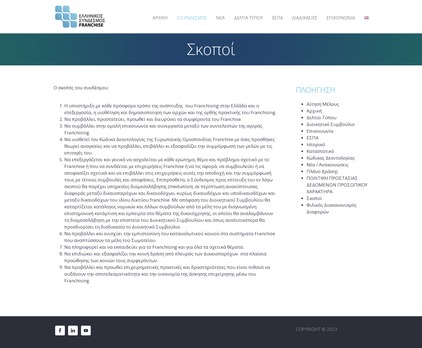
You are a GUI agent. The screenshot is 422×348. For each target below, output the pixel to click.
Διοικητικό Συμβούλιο (331, 124)
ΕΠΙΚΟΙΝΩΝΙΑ (340, 18)
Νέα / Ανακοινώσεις (328, 164)
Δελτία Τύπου (321, 117)
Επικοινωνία (320, 131)
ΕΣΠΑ (277, 18)
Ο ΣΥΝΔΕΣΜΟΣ (192, 18)
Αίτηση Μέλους (323, 104)
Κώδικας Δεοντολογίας (331, 158)
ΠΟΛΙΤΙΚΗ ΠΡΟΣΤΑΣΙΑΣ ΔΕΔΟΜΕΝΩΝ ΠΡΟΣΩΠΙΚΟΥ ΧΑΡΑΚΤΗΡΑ (337, 185)
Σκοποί (314, 198)
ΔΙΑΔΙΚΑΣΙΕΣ (304, 18)
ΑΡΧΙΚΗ (160, 18)
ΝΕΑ (220, 18)
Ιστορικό (316, 144)
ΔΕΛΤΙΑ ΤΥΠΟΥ (248, 18)
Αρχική (314, 111)
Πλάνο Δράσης (322, 171)
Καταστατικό (320, 151)
